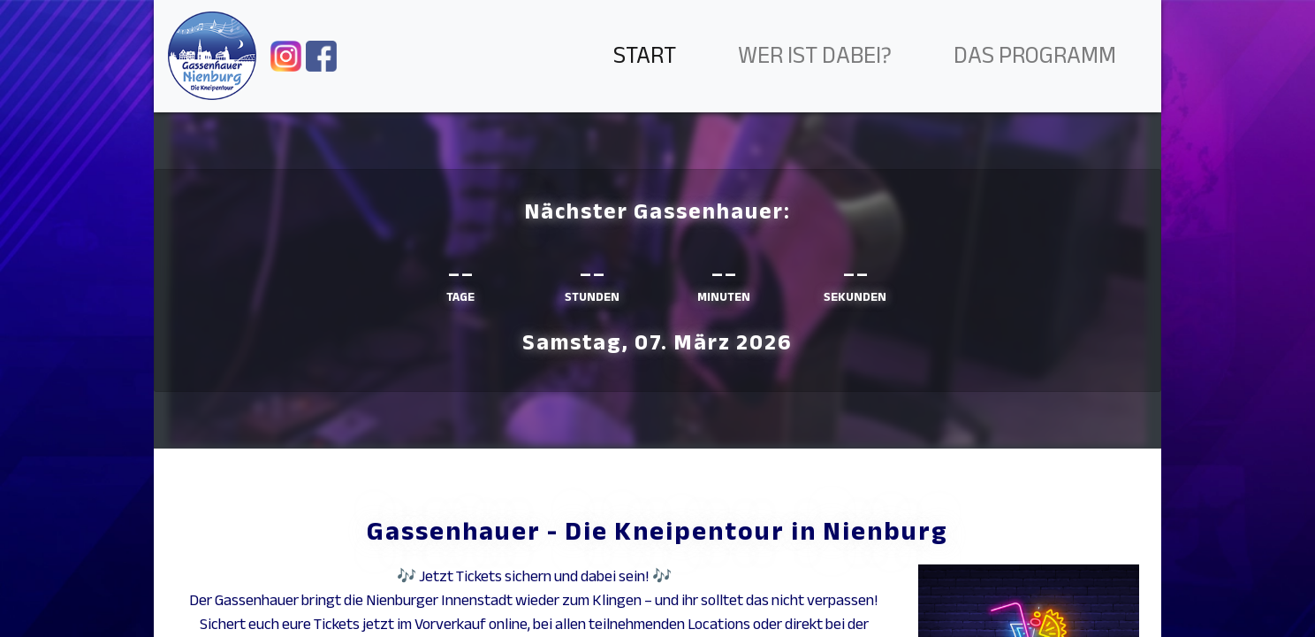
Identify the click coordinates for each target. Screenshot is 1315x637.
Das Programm (1035, 55)
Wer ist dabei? (815, 55)
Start (644, 55)
